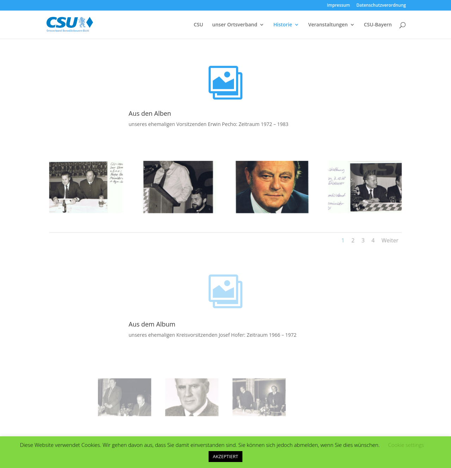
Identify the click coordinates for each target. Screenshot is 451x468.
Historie (282, 25)
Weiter (380, 238)
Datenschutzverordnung (381, 5)
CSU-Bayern (378, 25)
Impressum (338, 5)
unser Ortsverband (234, 25)
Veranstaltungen (328, 25)
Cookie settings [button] (406, 444)
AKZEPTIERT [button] (225, 456)
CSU (198, 25)
